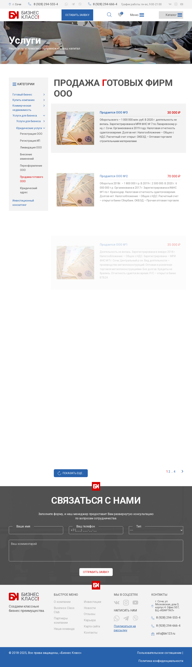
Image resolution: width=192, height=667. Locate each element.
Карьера (90, 620)
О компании (62, 602)
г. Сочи (17, 4)
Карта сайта (92, 626)
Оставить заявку (77, 15)
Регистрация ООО (31, 133)
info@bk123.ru (165, 633)
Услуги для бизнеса (25, 115)
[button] (134, 15)
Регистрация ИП (30, 140)
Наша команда (64, 629)
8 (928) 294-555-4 (46, 4)
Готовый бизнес (22, 94)
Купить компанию (24, 100)
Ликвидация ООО (31, 147)
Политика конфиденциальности (160, 661)
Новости (90, 608)
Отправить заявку (96, 572)
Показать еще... (73, 473)
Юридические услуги (29, 128)
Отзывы (89, 614)
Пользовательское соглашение (159, 653)
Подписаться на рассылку (125, 628)
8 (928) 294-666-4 (105, 4)
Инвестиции (92, 602)
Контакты (91, 632)
